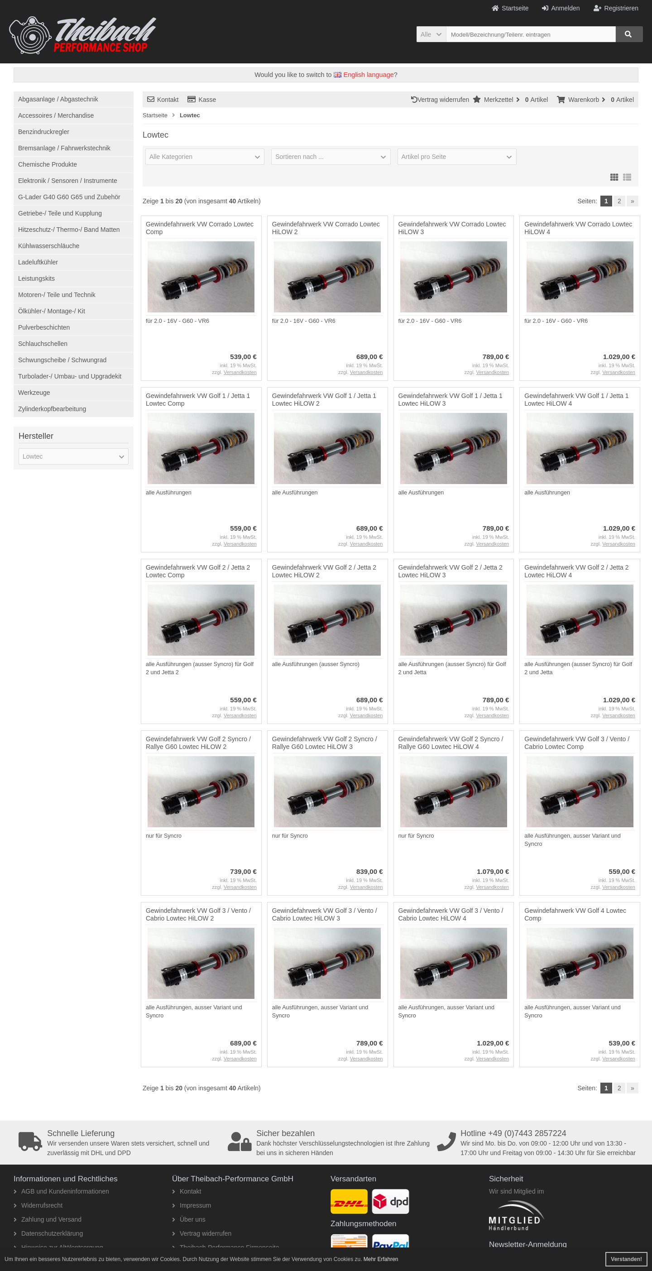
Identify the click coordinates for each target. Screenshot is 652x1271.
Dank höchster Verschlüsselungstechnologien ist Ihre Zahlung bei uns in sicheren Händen (329, 1142)
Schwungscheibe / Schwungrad (62, 360)
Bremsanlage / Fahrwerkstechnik (64, 148)
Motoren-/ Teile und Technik (57, 294)
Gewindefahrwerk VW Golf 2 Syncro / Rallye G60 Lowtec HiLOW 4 (450, 742)
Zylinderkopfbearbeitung (52, 408)
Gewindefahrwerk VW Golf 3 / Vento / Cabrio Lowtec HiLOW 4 (450, 914)
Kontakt (162, 99)
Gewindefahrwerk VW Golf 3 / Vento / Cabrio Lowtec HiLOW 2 (198, 914)
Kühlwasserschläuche (48, 245)
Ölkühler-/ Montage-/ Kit (51, 311)
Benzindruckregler (43, 131)
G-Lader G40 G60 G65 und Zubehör (69, 197)
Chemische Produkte (47, 164)
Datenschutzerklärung (48, 1233)
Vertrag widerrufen (442, 99)
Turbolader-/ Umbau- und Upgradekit (69, 376)
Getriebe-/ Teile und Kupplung (60, 213)
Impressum (191, 1205)
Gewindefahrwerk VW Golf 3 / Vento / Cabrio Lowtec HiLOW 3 (324, 914)
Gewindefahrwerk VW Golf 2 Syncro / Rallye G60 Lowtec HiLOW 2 (198, 742)
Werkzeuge (34, 392)
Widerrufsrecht (38, 1205)
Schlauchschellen (42, 343)
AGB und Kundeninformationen (61, 1191)
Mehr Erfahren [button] (381, 1259)
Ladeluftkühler (38, 262)
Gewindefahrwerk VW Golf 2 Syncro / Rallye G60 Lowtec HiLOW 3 (324, 742)
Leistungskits (36, 278)
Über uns (189, 1219)
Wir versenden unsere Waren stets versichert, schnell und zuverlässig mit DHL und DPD (120, 1142)
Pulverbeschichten (44, 327)
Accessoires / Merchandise (56, 115)
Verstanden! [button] (626, 1259)
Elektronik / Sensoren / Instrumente (67, 180)
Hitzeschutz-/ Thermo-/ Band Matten (69, 229)
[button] (431, 34)
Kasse (201, 99)
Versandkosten (240, 372)
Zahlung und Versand (48, 1219)
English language (364, 74)
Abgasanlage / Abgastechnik (58, 99)
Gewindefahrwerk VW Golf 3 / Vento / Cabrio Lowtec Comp (576, 742)
